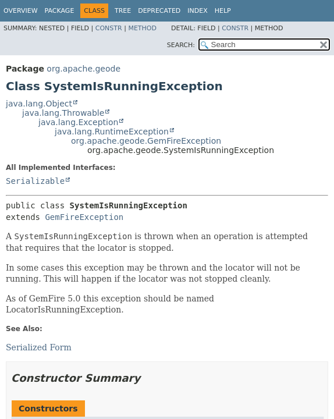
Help (223, 11)
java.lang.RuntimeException (112, 131)
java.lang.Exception (78, 122)
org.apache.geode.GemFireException (146, 140)
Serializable (35, 181)
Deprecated (159, 11)
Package (59, 11)
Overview (20, 11)
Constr (108, 28)
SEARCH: (181, 45)
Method (142, 28)
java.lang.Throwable (63, 113)
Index (197, 11)
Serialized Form (39, 347)
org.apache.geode (83, 68)
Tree (123, 11)
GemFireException (84, 217)
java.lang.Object (39, 103)
